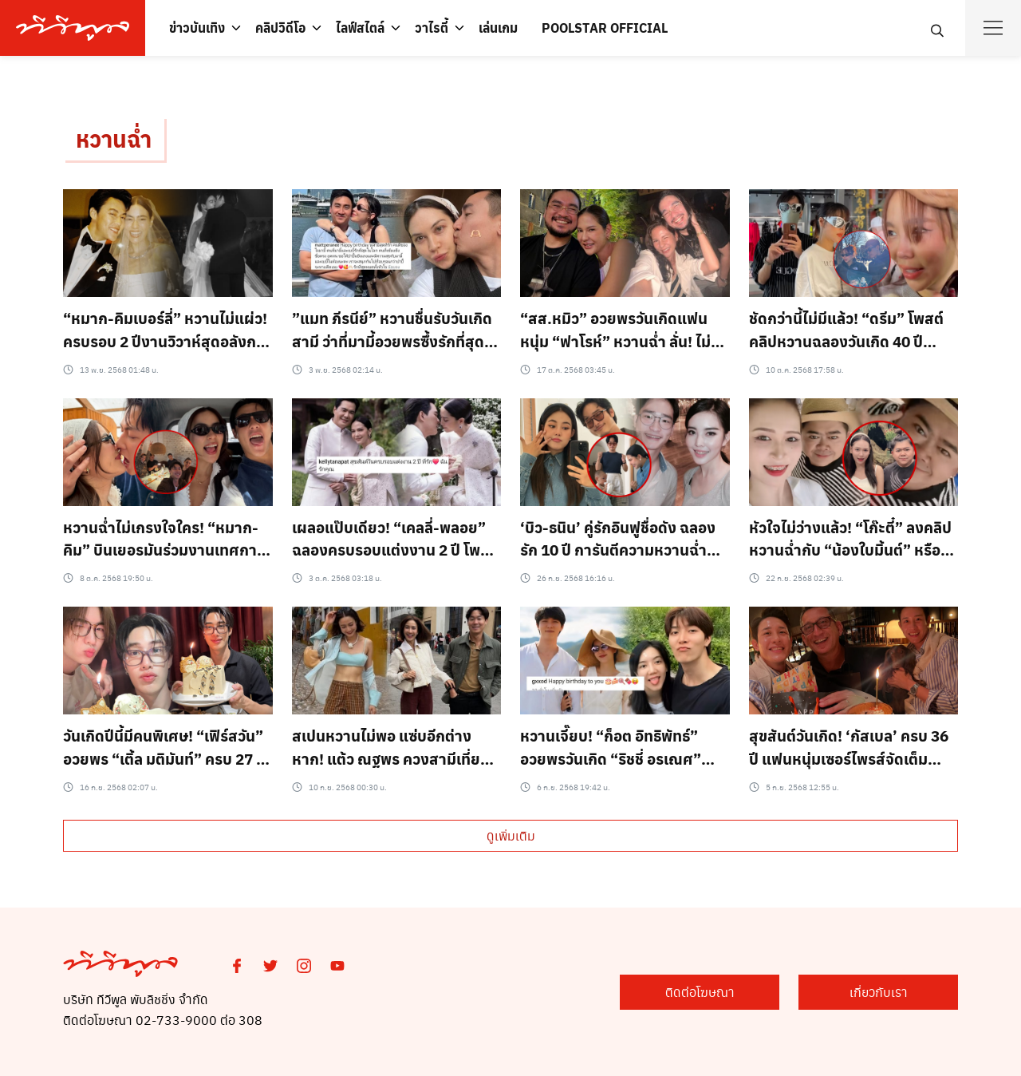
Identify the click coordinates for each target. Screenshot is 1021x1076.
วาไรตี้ (431, 27)
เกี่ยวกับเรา (879, 992)
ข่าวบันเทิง (197, 27)
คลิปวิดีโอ (280, 27)
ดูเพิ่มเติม (511, 835)
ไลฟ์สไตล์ (360, 27)
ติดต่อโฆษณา (700, 992)
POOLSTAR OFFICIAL (605, 27)
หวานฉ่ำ (114, 138)
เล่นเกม (498, 27)
